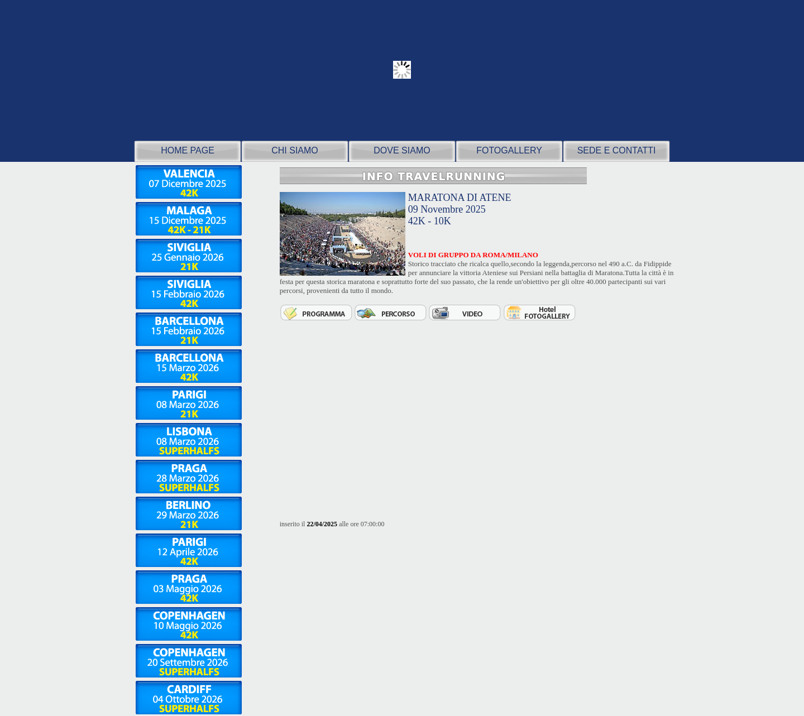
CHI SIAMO (294, 150)
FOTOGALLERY (509, 150)
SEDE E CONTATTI (616, 150)
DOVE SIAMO (402, 150)
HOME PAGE (187, 150)
